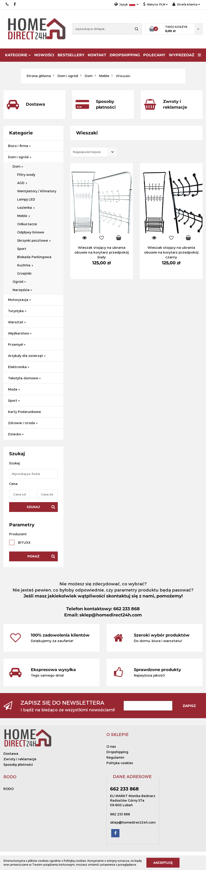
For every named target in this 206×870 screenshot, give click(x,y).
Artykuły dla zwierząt (27, 356)
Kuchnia (25, 265)
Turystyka (17, 311)
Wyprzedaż (181, 55)
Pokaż (33, 556)
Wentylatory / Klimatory (36, 191)
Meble (23, 216)
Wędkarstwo (20, 333)
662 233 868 (7, 4)
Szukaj (33, 507)
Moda (14, 389)
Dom (18, 166)
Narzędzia (22, 290)
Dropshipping (117, 752)
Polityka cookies (119, 763)
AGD (22, 183)
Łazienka (26, 207)
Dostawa (10, 753)
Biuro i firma (19, 146)
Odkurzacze (27, 224)
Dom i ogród (19, 157)
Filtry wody (26, 175)
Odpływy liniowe (30, 232)
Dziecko (16, 434)
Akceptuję (163, 862)
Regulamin (115, 757)
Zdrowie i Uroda (23, 423)
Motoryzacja (19, 300)
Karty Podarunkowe (24, 412)
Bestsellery (71, 55)
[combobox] (94, 152)
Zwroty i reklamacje (19, 759)
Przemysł (17, 344)
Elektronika (18, 367)
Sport (21, 249)
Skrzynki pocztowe (34, 240)
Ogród (19, 282)
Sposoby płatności (18, 764)
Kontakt (97, 55)
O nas (111, 746)
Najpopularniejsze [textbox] (87, 152)
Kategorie (18, 55)
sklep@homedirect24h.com (133, 822)
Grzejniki (24, 273)
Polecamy (154, 55)
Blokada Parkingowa (34, 257)
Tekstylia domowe (24, 378)
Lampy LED (26, 199)
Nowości (44, 55)
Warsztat (17, 322)
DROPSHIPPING (125, 55)
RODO (8, 789)
